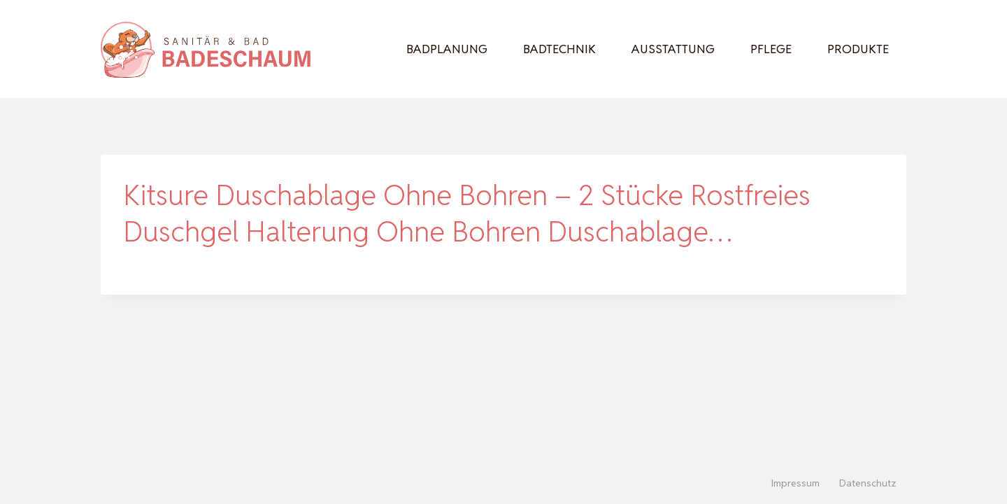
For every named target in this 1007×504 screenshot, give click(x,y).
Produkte (858, 49)
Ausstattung (673, 49)
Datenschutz (868, 483)
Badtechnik (559, 49)
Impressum (795, 483)
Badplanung (446, 49)
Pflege (771, 49)
